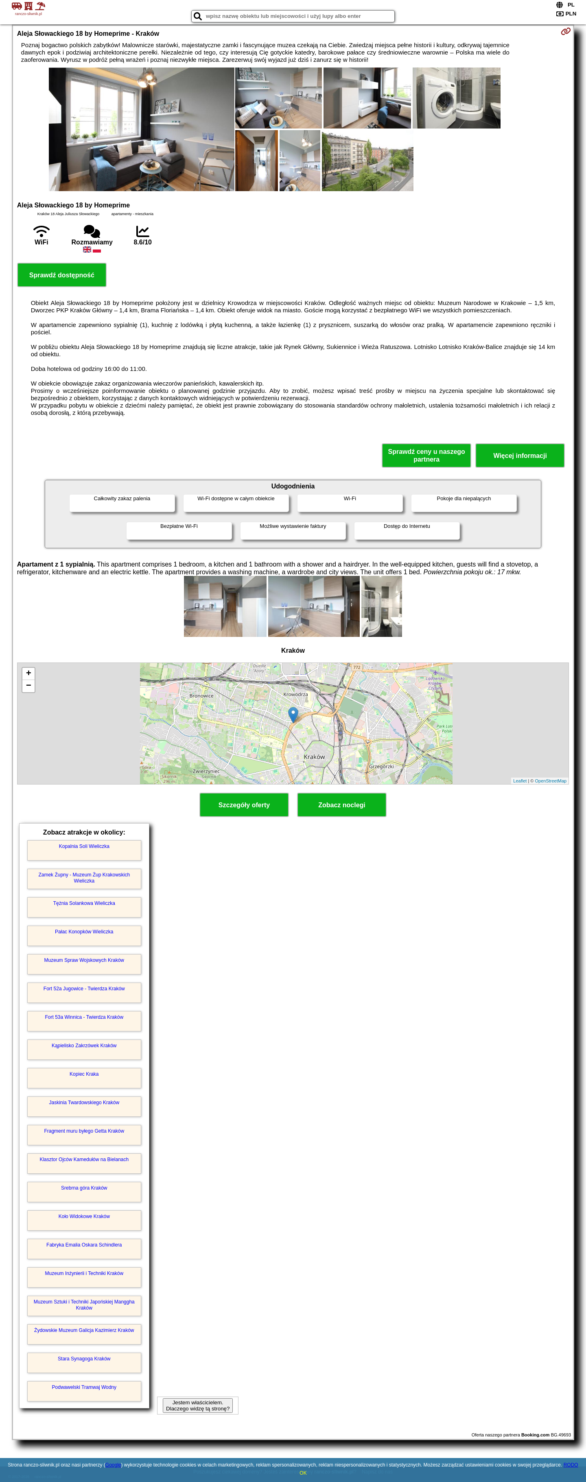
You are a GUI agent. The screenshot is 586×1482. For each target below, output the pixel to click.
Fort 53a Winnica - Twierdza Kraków (84, 1017)
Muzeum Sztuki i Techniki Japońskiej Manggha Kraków (84, 1304)
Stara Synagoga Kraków (84, 1359)
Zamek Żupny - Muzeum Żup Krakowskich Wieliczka (84, 877)
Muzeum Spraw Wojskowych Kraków (84, 960)
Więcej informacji (520, 455)
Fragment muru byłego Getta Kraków (84, 1131)
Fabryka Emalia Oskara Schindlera (84, 1245)
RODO (571, 1465)
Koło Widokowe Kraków (84, 1216)
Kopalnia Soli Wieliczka (84, 846)
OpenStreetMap (551, 780)
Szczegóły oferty (244, 805)
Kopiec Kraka (84, 1074)
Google (113, 1465)
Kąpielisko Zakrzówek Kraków (84, 1045)
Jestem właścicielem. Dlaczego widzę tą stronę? (198, 1405)
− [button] (28, 686)
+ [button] (28, 674)
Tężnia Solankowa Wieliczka (84, 903)
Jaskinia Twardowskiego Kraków (84, 1102)
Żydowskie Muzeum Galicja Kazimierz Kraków (84, 1330)
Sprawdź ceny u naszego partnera (426, 455)
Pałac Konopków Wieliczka (84, 932)
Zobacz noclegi (341, 805)
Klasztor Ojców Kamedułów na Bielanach (84, 1159)
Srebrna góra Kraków (84, 1188)
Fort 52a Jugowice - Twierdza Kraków (84, 989)
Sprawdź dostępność (61, 275)
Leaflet (520, 780)
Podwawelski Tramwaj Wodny (84, 1387)
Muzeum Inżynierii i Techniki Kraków (84, 1273)
